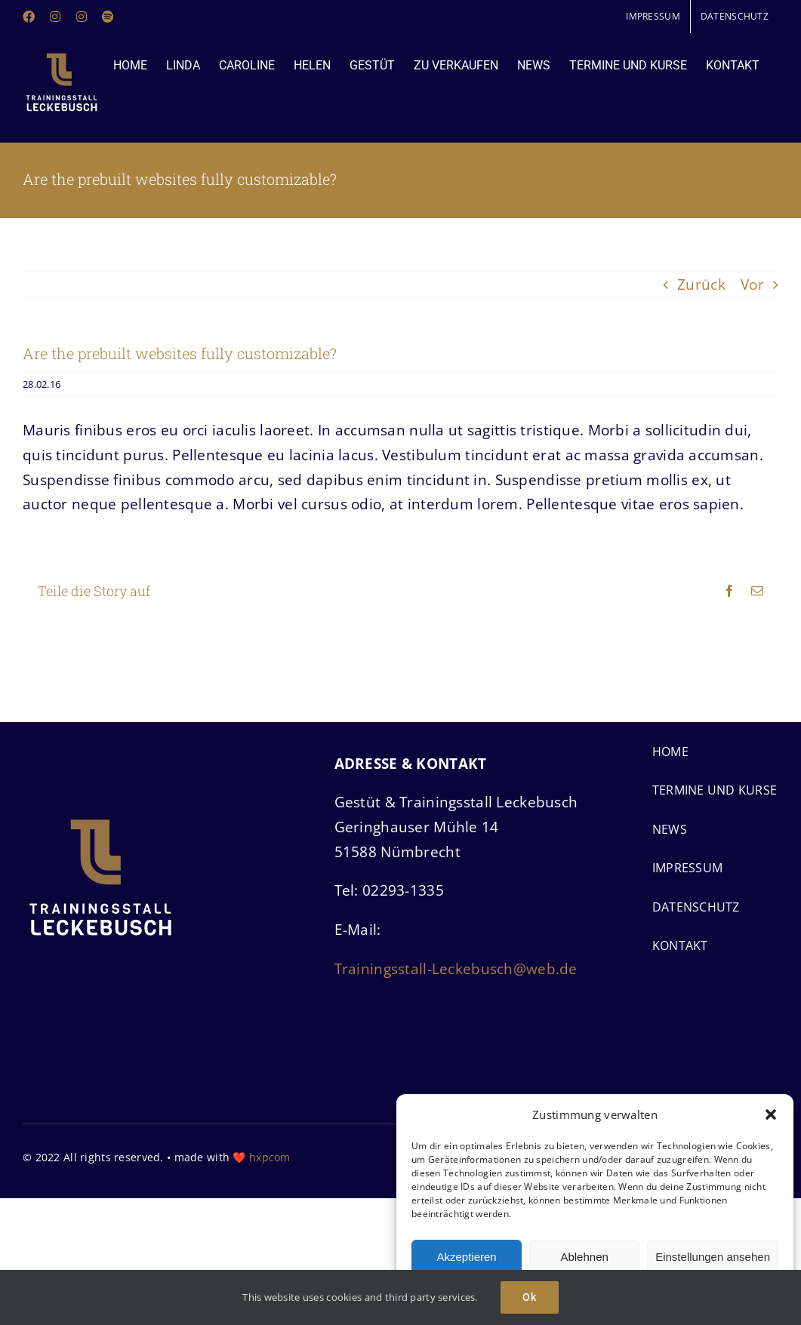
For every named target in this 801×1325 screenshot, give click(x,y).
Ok (529, 1297)
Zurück (701, 284)
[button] (770, 1114)
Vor (752, 284)
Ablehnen (584, 1256)
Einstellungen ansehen (712, 1256)
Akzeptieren (466, 1256)
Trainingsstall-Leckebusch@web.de (456, 969)
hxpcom (270, 1157)
